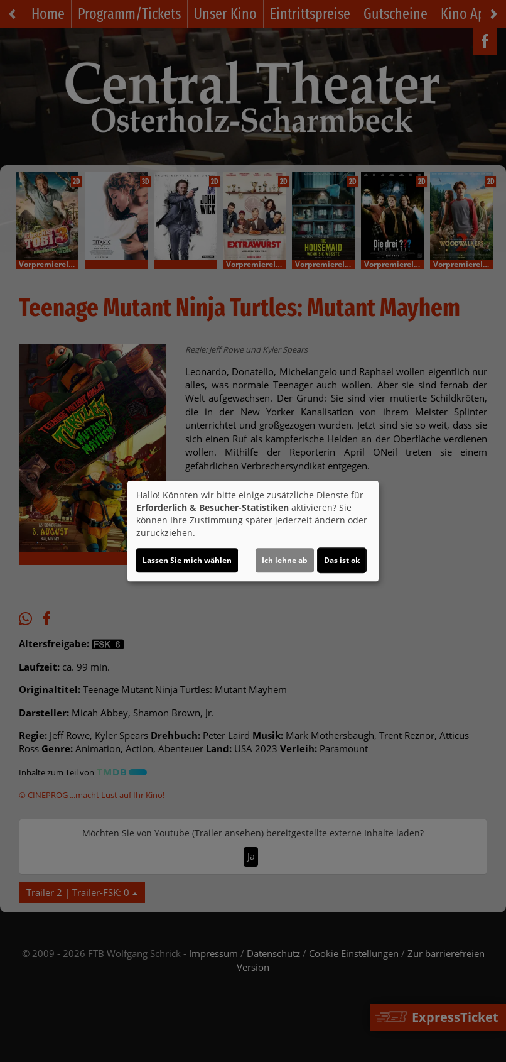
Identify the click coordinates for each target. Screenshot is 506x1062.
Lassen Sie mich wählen (187, 560)
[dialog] (253, 531)
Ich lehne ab (285, 560)
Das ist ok (342, 560)
